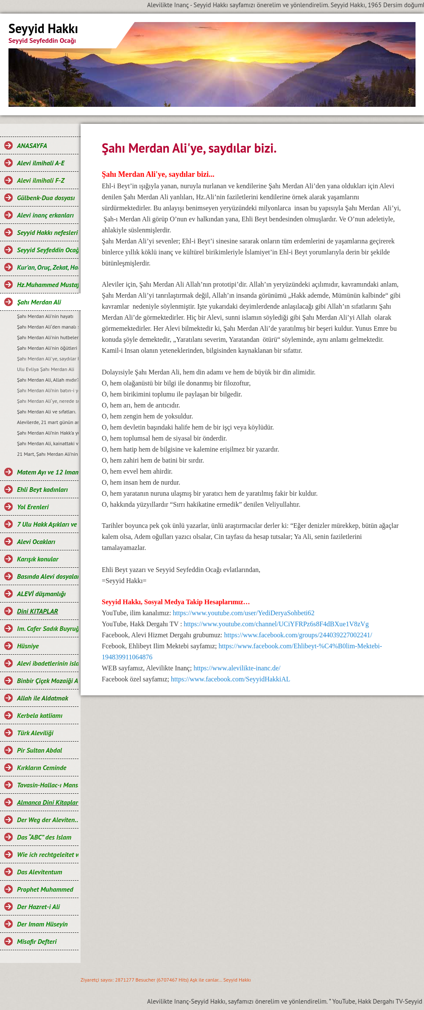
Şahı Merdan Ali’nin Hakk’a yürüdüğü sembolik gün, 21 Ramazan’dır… (47, 433)
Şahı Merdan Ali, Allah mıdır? (47, 380)
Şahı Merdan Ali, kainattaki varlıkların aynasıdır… (47, 443)
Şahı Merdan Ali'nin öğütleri (47, 348)
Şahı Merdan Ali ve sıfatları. (46, 411)
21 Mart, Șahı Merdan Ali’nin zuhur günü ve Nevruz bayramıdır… (47, 454)
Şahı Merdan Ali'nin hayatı (45, 316)
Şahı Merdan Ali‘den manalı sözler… (47, 327)
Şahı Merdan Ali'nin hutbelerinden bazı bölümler (47, 337)
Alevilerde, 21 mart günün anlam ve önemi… (47, 422)
